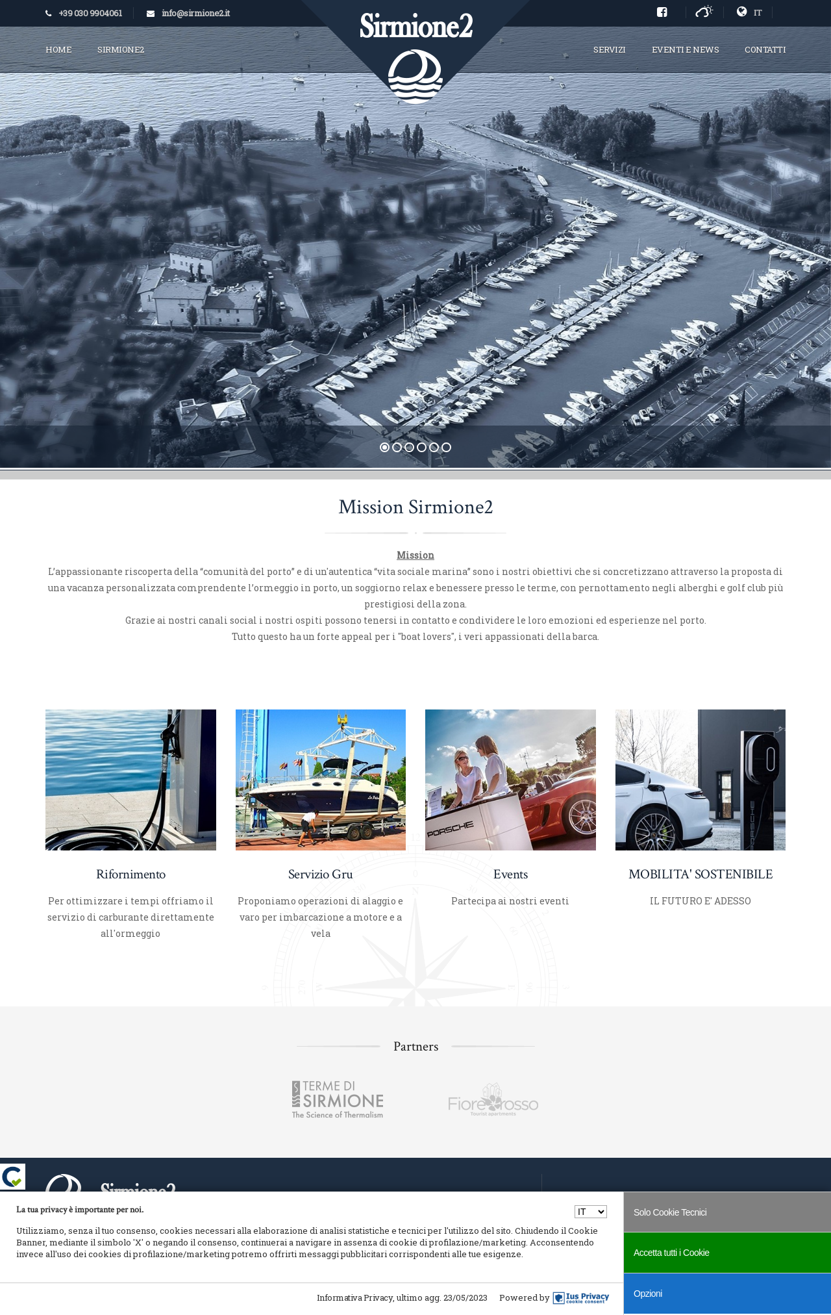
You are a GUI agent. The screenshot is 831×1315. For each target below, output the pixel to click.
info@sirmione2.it (196, 13)
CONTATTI (765, 49)
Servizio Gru (320, 874)
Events (510, 874)
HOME (58, 49)
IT (749, 12)
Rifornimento (131, 874)
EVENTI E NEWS (685, 49)
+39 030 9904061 (90, 13)
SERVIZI (609, 49)
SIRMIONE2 (120, 49)
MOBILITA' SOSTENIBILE (700, 874)
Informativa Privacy (355, 1297)
